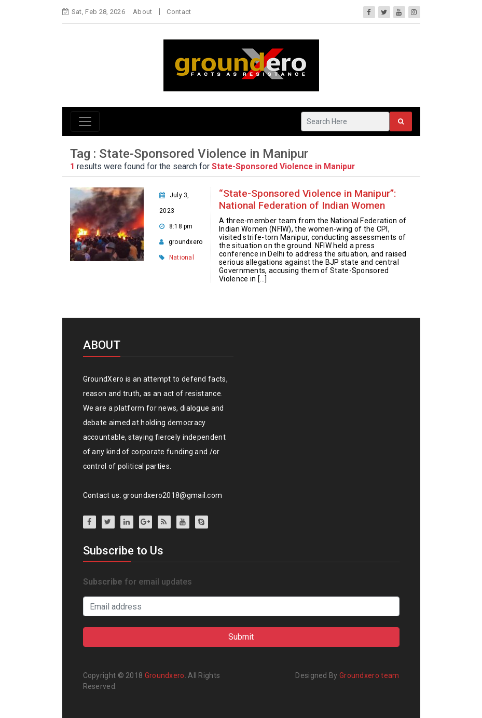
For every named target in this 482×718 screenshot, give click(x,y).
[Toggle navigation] (85, 121)
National (181, 257)
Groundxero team (369, 675)
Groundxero (165, 675)
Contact (179, 12)
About (143, 12)
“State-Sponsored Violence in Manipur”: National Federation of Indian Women (307, 199)
